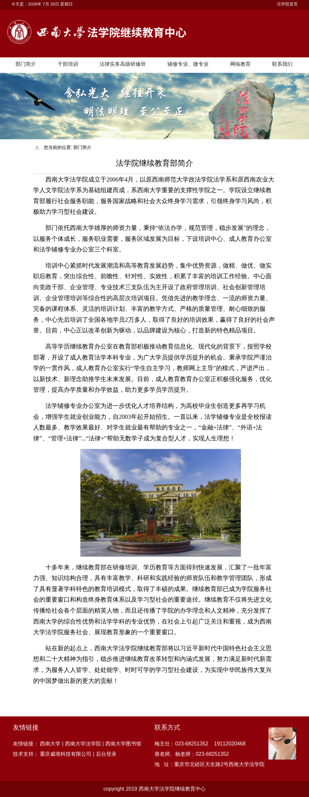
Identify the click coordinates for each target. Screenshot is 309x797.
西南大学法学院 (83, 743)
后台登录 (106, 754)
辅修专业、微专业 (188, 64)
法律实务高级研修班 (122, 64)
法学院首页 (287, 4)
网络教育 (240, 64)
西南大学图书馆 (123, 743)
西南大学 (50, 743)
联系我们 (282, 64)
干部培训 (68, 64)
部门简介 (25, 64)
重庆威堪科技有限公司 (65, 754)
